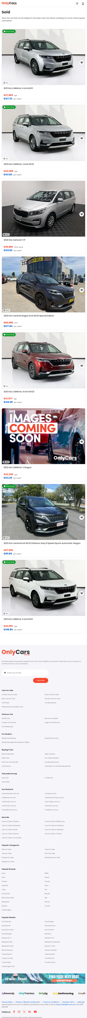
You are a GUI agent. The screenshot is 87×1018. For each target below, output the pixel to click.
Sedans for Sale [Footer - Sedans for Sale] (8, 857)
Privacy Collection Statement (28, 1002)
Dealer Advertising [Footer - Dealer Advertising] (9, 738)
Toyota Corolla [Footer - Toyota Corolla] (7, 958)
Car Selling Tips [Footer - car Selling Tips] (7, 726)
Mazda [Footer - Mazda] (47, 893)
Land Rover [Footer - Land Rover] (6, 893)
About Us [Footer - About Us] (5, 778)
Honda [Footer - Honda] (47, 881)
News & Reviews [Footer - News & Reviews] (8, 754)
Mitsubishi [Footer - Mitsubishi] (5, 902)
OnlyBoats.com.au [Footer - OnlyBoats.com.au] (9, 797)
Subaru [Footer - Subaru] (4, 906)
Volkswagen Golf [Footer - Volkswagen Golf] (8, 966)
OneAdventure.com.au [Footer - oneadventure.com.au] (10, 793)
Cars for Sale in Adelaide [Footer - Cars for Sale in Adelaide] (54, 829)
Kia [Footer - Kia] (46, 889)
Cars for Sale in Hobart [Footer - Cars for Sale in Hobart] (53, 834)
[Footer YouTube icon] (35, 1012)
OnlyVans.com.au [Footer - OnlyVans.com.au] (51, 806)
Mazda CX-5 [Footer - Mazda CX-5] (49, 938)
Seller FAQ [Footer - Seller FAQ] (5, 758)
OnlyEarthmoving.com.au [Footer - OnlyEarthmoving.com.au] (54, 797)
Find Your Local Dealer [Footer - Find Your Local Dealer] (10, 762)
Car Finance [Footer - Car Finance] (6, 766)
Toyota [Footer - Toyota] (47, 906)
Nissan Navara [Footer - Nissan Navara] (7, 950)
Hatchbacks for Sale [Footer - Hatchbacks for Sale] (52, 857)
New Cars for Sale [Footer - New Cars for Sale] (8, 698)
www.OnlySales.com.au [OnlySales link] (65, 1004)
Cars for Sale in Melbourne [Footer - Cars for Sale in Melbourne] (55, 821)
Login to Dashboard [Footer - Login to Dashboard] (52, 722)
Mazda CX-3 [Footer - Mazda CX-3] (6, 938)
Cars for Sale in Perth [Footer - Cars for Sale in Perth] (9, 829)
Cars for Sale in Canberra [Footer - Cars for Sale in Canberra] (54, 825)
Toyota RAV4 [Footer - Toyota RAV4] (49, 958)
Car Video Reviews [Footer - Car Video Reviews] (52, 758)
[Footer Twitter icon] (24, 1012)
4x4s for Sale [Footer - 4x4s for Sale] (6, 853)
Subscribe (40, 680)
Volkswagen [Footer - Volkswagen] (6, 910)
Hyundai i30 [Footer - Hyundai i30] (6, 926)
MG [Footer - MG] (46, 898)
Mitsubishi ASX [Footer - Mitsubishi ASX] (7, 942)
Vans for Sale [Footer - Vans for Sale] (50, 849)
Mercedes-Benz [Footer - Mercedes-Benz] (8, 898)
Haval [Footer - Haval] (47, 877)
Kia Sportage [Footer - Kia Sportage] (7, 934)
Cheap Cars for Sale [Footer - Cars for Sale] (9, 694)
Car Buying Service (52, 762)
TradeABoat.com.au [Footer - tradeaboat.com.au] (9, 810)
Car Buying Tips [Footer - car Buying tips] (50, 703)
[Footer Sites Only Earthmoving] (63, 994)
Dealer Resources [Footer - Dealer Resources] (51, 738)
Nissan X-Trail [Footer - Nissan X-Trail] (50, 946)
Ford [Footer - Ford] (3, 877)
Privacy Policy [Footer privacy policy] (7, 1002)
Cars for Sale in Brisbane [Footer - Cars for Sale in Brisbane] (11, 825)
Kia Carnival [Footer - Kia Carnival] (49, 930)
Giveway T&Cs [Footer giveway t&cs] (68, 1002)
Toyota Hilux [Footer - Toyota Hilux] (6, 962)
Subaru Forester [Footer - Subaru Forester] (51, 950)
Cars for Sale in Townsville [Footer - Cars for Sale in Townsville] (11, 838)
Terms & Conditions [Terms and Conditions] (51, 1002)
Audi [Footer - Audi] (3, 873)
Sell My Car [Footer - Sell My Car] (6, 718)
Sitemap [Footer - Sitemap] (80, 1002)
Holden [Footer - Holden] (4, 881)
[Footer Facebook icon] (14, 1012)
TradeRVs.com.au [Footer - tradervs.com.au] (51, 810)
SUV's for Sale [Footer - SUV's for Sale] (50, 853)
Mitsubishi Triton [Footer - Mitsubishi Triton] (8, 946)
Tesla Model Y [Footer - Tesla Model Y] (50, 954)
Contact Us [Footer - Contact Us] (49, 778)
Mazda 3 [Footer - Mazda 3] (48, 934)
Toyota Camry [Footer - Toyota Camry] (50, 962)
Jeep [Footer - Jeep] (4, 889)
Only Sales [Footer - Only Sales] (6, 782)
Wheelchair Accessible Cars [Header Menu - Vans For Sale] (12, 707)
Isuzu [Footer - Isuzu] (47, 885)
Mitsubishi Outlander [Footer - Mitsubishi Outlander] (52, 942)
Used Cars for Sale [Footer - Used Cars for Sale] (52, 694)
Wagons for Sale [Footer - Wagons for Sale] (8, 861)
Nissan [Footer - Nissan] (47, 902)
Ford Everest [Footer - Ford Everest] (6, 921)
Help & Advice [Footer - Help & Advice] (50, 754)
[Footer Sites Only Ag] (43, 994)
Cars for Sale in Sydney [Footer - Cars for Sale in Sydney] (10, 821)
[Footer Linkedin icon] (30, 1012)
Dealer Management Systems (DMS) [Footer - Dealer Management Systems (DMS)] (15, 742)
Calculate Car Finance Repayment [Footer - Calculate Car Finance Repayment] (58, 766)
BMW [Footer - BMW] (46, 873)
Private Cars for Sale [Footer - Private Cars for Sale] (52, 698)
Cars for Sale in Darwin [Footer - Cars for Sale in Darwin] (10, 834)
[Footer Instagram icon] (19, 1012)
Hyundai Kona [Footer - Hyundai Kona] (50, 926)
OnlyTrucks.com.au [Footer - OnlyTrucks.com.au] (9, 806)
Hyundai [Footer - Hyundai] (5, 885)
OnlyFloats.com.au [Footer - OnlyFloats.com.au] (9, 802)
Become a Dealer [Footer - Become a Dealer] (51, 718)
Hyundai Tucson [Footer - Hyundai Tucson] (8, 930)
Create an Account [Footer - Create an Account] (9, 722)
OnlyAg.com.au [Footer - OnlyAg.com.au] (50, 793)
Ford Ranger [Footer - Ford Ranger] (49, 921)
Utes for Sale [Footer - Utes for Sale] (6, 849)
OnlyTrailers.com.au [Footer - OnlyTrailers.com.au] (52, 802)
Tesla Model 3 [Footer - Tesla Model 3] (7, 954)
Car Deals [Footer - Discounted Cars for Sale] (5, 703)
